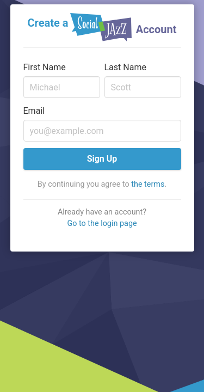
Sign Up (102, 159)
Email (34, 111)
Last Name (125, 67)
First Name (44, 67)
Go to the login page (102, 223)
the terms (147, 184)
